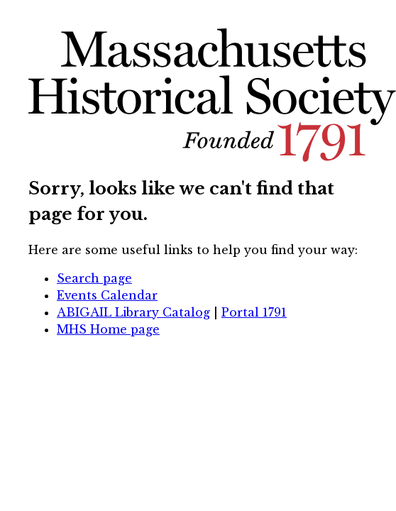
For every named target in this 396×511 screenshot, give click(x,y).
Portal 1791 (254, 312)
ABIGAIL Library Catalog (133, 312)
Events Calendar (107, 295)
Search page (94, 278)
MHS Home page (108, 329)
